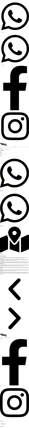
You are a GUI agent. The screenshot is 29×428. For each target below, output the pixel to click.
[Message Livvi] (14, 223)
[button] (14, 146)
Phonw (0, 152)
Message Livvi (1, 224)
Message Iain (1, 189)
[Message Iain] (14, 188)
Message (1, 154)
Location (1, 252)
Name (0, 424)
